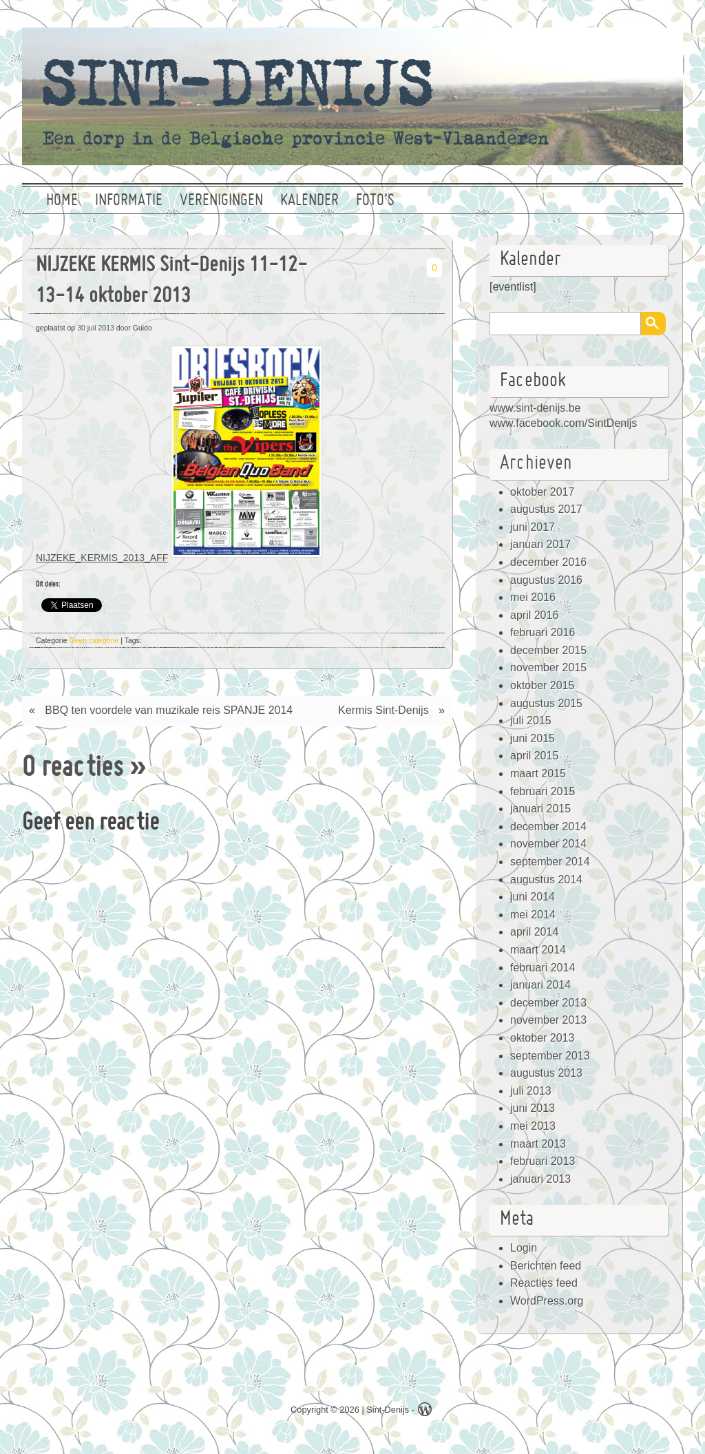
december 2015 (548, 650)
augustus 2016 (546, 580)
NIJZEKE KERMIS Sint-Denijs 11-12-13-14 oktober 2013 (171, 281)
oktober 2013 (542, 1038)
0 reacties (72, 769)
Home (62, 201)
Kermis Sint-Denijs (383, 710)
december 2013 (548, 1003)
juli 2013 (530, 1091)
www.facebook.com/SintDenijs (563, 423)
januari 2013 (540, 1179)
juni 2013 (532, 1108)
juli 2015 (530, 720)
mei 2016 (533, 597)
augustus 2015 (546, 703)
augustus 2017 (546, 509)
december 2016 (548, 562)
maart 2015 (538, 773)
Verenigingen (221, 201)
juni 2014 (532, 897)
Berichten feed (545, 1266)
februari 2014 (542, 967)
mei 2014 (533, 914)
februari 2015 (542, 791)
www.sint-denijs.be (535, 408)
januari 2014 (540, 985)
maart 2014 (538, 950)
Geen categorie (93, 640)
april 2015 (534, 755)
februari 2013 (542, 1161)
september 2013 (550, 1056)
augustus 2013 (546, 1073)
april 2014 (534, 932)
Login (523, 1248)
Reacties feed (544, 1283)
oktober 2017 (542, 492)
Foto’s (375, 201)
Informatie (128, 201)
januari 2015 (540, 808)
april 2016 (534, 615)
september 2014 (550, 861)
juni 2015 (532, 738)
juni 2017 (532, 527)
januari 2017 (540, 544)
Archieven (536, 463)
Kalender (309, 201)
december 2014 (548, 826)
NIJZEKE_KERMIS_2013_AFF (102, 557)
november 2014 (548, 844)
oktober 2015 (542, 685)
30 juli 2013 (95, 328)
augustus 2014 (546, 879)
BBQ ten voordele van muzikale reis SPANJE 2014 (169, 710)
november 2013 (548, 1020)
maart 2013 (538, 1144)
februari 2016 (542, 632)
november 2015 (548, 667)
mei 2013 (533, 1126)
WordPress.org (546, 1301)
